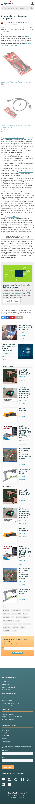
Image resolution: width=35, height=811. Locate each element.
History (6, 617)
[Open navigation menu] (2, 4)
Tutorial (6, 631)
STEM (22, 627)
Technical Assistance (8, 719)
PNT (20, 624)
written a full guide (13, 217)
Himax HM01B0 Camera (26, 172)
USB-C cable (19, 170)
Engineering (16, 614)
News (8, 13)
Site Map (4, 738)
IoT (13, 617)
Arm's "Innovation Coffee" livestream (16, 292)
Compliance (5, 735)
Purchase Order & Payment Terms (12, 717)
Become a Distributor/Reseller (10, 703)
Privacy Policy (6, 733)
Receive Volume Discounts (9, 706)
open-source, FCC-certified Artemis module (16, 44)
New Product (8, 620)
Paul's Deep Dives (9, 624)
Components (16, 610)
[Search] (32, 8)
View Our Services (7, 700)
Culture (6, 614)
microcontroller (22, 617)
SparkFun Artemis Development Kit (13, 138)
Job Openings (6, 690)
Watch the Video (12, 301)
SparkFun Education (8, 687)
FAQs (3, 722)
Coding (6, 610)
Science (15, 627)
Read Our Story (6, 682)
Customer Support (7, 714)
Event (25, 614)
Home (3, 13)
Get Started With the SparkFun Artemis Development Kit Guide (17, 237)
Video (14, 631)
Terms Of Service (7, 730)
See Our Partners (7, 698)
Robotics (6, 627)
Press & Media (6, 684)
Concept (26, 610)
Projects (27, 624)
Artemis (26, 37)
